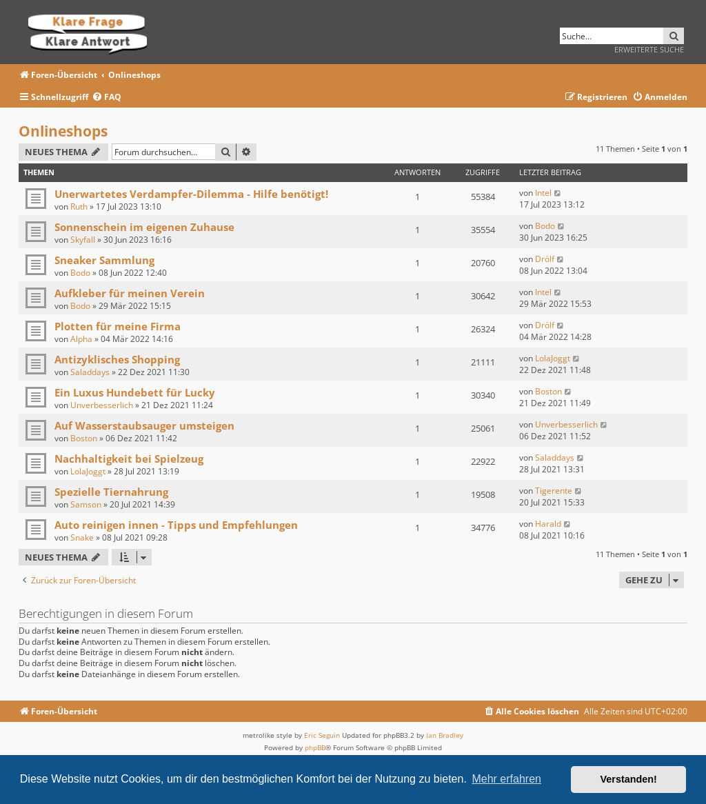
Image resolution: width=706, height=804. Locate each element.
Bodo (545, 226)
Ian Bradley (444, 735)
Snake (82, 537)
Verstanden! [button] (629, 779)
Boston (548, 391)
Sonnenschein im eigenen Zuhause (144, 227)
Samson (85, 504)
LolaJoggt (552, 358)
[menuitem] (106, 97)
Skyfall (82, 239)
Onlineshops (63, 131)
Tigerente (553, 490)
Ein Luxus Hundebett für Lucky (134, 392)
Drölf (544, 259)
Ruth (79, 206)
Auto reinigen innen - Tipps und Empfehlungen (176, 525)
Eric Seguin (322, 735)
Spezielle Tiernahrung (111, 492)
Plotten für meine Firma (117, 326)
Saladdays (90, 372)
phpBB (315, 747)
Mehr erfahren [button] (506, 779)
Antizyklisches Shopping (117, 359)
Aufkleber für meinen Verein (129, 293)
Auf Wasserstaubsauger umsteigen (144, 425)
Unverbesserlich (101, 405)
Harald (548, 524)
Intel (543, 193)
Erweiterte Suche (649, 49)
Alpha (81, 339)
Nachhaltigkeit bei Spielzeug (128, 458)
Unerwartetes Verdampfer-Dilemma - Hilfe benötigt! (191, 194)
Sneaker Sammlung (104, 260)
